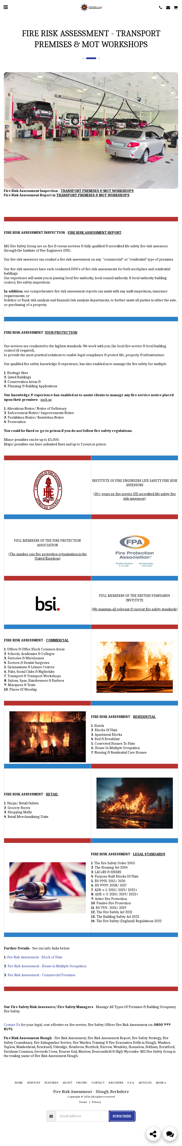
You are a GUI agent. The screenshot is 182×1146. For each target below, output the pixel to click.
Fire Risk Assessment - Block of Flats (34, 957)
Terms (83, 1102)
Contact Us (12, 1025)
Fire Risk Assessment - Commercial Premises (41, 975)
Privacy (96, 1102)
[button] (5, 7)
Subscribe (122, 1116)
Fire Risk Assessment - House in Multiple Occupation (47, 966)
